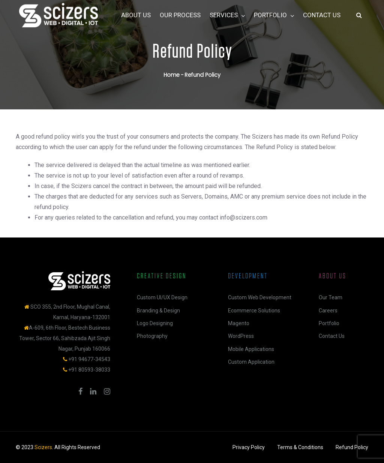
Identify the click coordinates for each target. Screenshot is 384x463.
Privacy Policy (248, 447)
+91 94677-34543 (89, 359)
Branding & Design (158, 311)
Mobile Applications (251, 349)
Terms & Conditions (300, 447)
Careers (328, 311)
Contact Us (332, 336)
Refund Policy (352, 447)
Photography (152, 336)
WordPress (241, 336)
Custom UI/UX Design (162, 297)
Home (171, 75)
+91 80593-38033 (89, 370)
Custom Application (251, 362)
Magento (238, 323)
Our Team (330, 297)
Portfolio (329, 323)
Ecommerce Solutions (254, 311)
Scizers (43, 447)
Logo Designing (155, 323)
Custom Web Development (259, 297)
